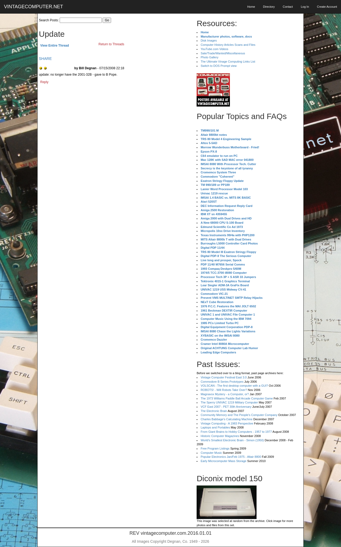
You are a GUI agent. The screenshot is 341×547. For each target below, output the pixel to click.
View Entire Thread (54, 45)
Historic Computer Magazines (220, 436)
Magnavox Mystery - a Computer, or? (225, 394)
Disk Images (209, 40)
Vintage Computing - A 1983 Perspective (227, 423)
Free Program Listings (215, 448)
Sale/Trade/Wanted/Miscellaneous (223, 53)
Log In (305, 6)
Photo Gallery (209, 57)
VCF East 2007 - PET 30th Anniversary (226, 406)
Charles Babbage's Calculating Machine (227, 419)
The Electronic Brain (214, 411)
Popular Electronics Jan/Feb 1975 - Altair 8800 (231, 456)
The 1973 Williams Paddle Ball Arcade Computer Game (237, 398)
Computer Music (211, 452)
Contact (288, 6)
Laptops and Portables (215, 427)
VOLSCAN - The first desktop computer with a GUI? (234, 385)
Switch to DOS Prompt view (219, 65)
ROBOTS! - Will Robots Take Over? (224, 389)
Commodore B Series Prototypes (222, 381)
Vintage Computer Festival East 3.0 (224, 377)
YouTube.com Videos (214, 49)
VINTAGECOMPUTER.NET (33, 6)
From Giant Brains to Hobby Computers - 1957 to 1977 (236, 431)
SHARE (45, 58)
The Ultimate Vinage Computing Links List (228, 61)
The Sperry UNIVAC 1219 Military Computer (229, 402)
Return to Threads (111, 44)
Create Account (327, 6)
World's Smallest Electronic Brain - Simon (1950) (232, 440)
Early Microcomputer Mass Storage (223, 461)
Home (251, 6)
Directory (269, 6)
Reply (44, 82)
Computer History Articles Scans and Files (228, 44)
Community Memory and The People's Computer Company (239, 415)
